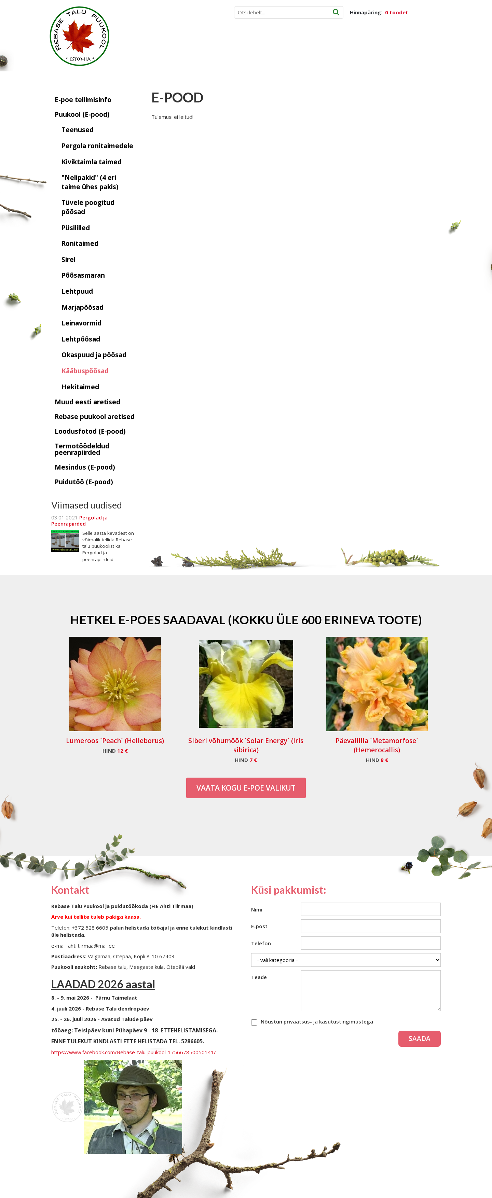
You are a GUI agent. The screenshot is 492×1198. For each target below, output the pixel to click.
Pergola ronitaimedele (97, 145)
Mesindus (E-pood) (85, 467)
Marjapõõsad (83, 307)
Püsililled (76, 227)
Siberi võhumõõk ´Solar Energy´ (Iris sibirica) (245, 745)
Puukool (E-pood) (82, 114)
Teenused (78, 129)
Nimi (256, 909)
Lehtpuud (77, 291)
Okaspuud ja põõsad (94, 354)
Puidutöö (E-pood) (84, 481)
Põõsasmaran (83, 275)
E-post (259, 926)
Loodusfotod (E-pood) (90, 431)
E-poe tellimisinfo (83, 99)
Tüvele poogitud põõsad (88, 207)
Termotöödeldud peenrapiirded (82, 449)
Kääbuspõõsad (85, 370)
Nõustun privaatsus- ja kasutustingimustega (317, 1021)
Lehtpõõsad (81, 339)
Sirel (69, 259)
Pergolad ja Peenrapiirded (79, 520)
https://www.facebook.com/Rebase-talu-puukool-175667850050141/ (133, 1052)
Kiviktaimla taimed (92, 161)
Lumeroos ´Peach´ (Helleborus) (115, 740)
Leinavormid (81, 323)
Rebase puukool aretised (95, 416)
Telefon (261, 943)
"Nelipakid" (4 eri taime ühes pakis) (90, 182)
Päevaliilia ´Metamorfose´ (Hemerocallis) (377, 745)
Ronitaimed (80, 243)
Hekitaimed (80, 386)
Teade (259, 977)
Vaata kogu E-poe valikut (246, 788)
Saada (419, 1038)
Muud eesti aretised (87, 402)
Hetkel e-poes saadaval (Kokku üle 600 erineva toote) (246, 619)
